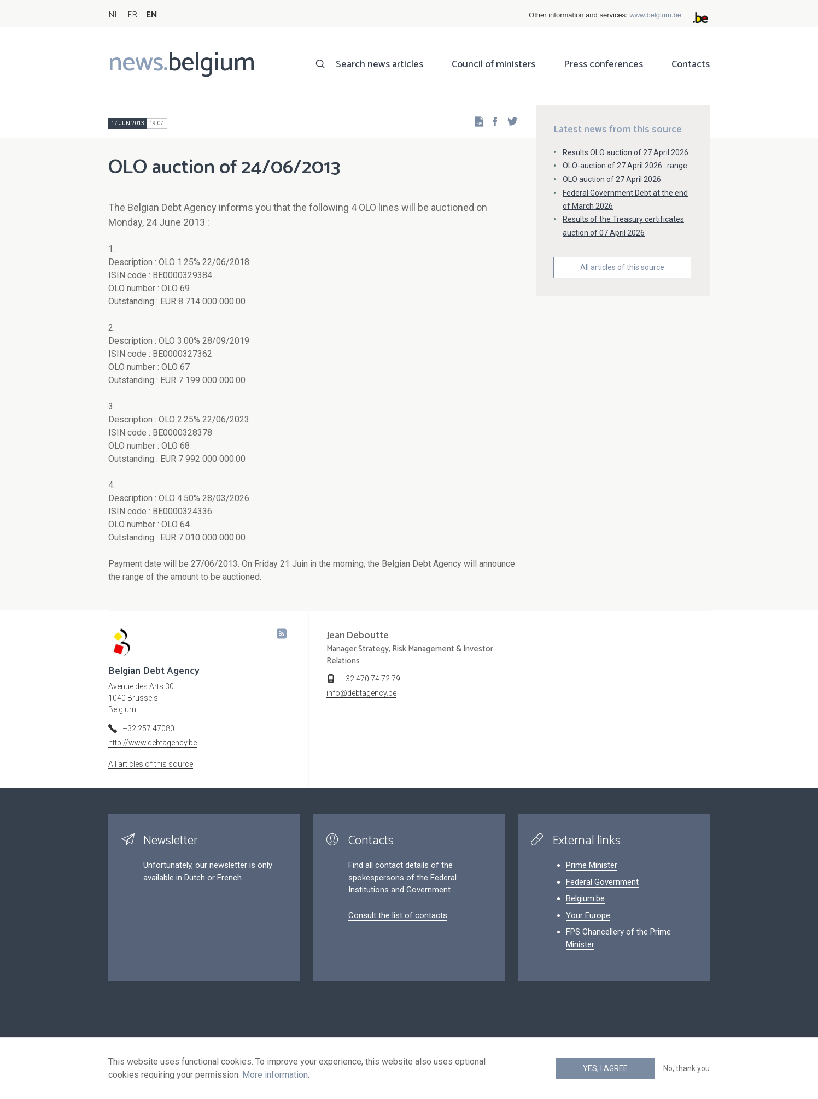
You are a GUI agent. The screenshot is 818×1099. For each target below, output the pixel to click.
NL (113, 15)
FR (132, 15)
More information (275, 1074)
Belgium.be (585, 898)
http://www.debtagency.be (152, 742)
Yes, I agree (605, 1068)
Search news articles (379, 64)
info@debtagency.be (361, 693)
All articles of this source (622, 267)
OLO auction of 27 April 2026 (612, 179)
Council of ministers (493, 64)
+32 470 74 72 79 (370, 678)
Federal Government (602, 882)
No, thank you (686, 1068)
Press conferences (603, 64)
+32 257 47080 (148, 728)
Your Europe (588, 915)
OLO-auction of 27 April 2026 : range (625, 165)
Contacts (690, 64)
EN (151, 15)
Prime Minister (591, 865)
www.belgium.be (655, 15)
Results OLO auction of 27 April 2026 (625, 152)
